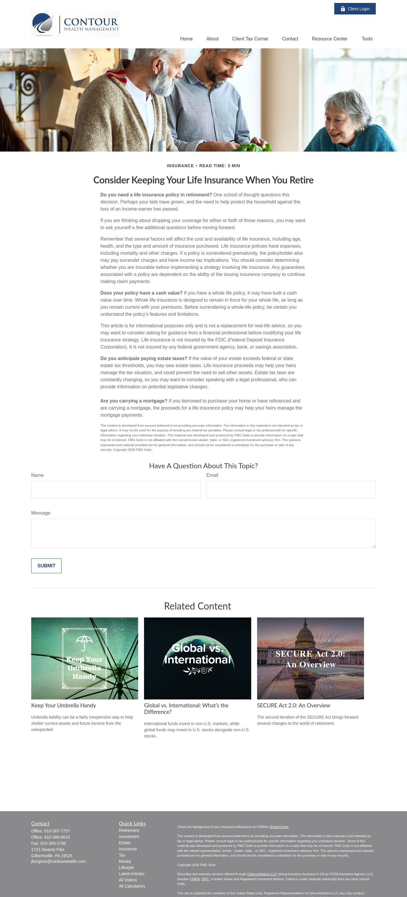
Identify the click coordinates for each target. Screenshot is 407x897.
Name (37, 475)
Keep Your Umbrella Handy (63, 705)
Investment (129, 836)
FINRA (195, 879)
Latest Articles (132, 873)
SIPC (205, 879)
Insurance (128, 849)
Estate (125, 842)
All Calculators (132, 886)
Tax (122, 855)
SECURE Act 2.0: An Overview (293, 705)
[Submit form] (46, 565)
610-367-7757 (57, 831)
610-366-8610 (57, 837)
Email (212, 475)
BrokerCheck (279, 827)
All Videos (128, 880)
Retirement (129, 830)
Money (125, 861)
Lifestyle (126, 867)
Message (40, 512)
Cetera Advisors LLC (262, 874)
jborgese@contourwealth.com (58, 861)
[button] (186, 39)
